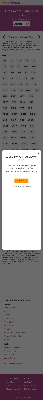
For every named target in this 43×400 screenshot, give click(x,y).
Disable (21, 181)
